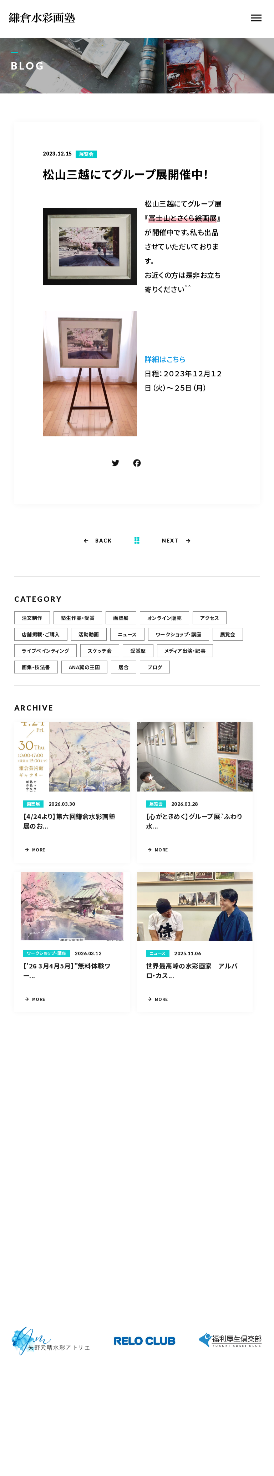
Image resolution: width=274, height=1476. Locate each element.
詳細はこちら (165, 360)
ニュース (127, 643)
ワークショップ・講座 (179, 643)
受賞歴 (138, 660)
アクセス (209, 627)
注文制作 (32, 627)
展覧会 (86, 155)
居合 (123, 676)
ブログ (154, 676)
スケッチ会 (100, 660)
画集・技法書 (36, 676)
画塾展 (120, 627)
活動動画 (88, 643)
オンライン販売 (164, 627)
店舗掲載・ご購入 (41, 643)
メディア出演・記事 (185, 660)
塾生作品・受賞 (78, 627)
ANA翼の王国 (84, 676)
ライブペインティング (45, 660)
